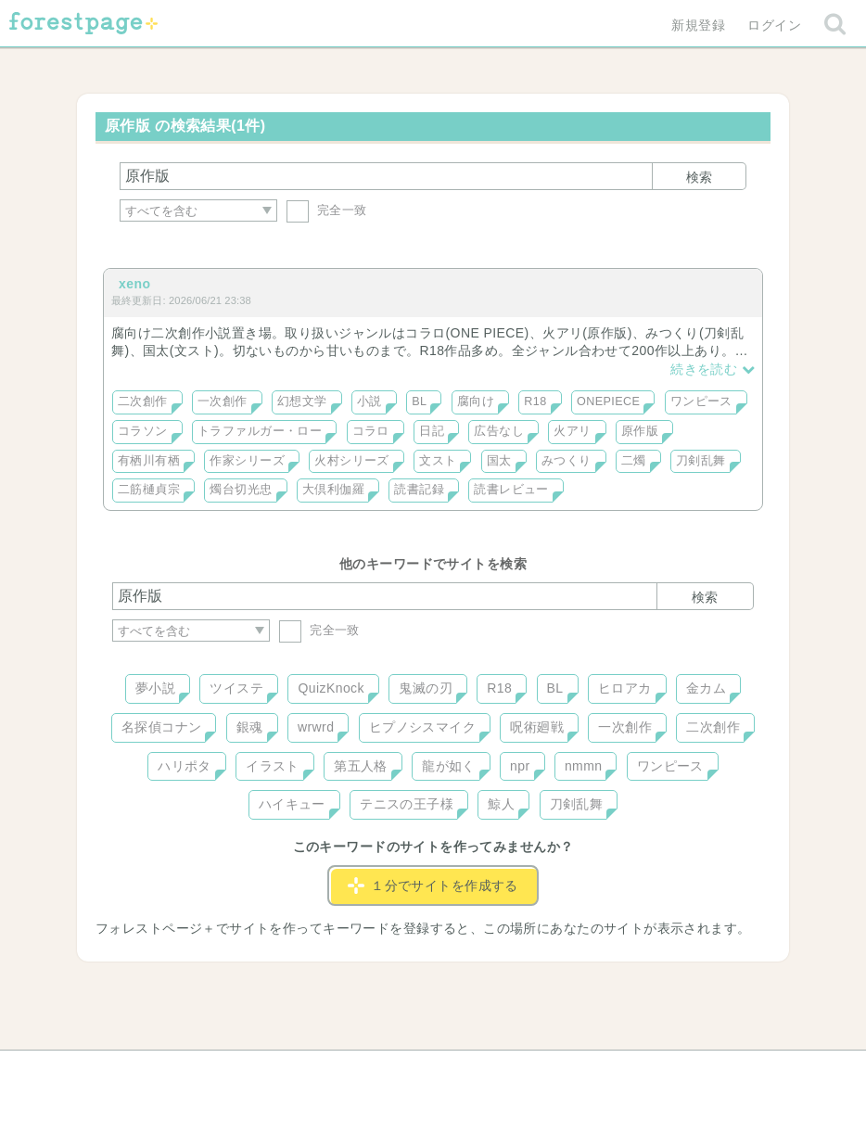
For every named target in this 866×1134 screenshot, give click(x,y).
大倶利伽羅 (333, 489)
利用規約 (407, 1071)
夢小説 (155, 688)
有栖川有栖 (149, 460)
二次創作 (143, 401)
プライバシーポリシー (633, 1071)
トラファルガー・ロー (259, 431)
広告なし (499, 431)
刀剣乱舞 (701, 460)
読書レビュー (511, 489)
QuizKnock (330, 688)
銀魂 (249, 727)
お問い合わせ (299, 1071)
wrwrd (316, 727)
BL (419, 401)
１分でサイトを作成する (433, 885)
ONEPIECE (608, 401)
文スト (437, 460)
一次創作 (222, 401)
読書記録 (419, 489)
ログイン (774, 25)
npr (520, 765)
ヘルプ (195, 1071)
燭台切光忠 (241, 489)
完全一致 (327, 210)
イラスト (272, 765)
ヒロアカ (625, 688)
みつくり (566, 460)
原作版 (639, 431)
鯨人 (501, 803)
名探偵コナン (161, 727)
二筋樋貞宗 (149, 489)
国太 (499, 460)
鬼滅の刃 (425, 688)
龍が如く (449, 765)
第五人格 (361, 765)
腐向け (475, 401)
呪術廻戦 (537, 727)
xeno (134, 283)
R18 (535, 401)
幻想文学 (302, 401)
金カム (706, 688)
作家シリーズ (247, 460)
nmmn (584, 765)
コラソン (143, 431)
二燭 (633, 460)
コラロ (370, 431)
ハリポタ (184, 765)
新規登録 (698, 25)
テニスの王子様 (406, 803)
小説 (369, 401)
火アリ (572, 431)
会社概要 (504, 1071)
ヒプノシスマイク (422, 727)
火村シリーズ (351, 460)
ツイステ (236, 688)
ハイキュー (292, 803)
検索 (699, 177)
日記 (431, 431)
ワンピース (701, 401)
